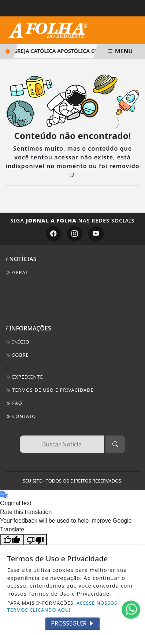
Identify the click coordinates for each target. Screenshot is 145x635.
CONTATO (20, 416)
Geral (17, 272)
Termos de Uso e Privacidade (49, 390)
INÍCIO (17, 341)
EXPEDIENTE (24, 376)
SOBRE (17, 355)
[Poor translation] (35, 539)
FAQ (13, 403)
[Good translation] (11, 539)
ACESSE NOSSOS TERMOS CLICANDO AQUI (62, 606)
